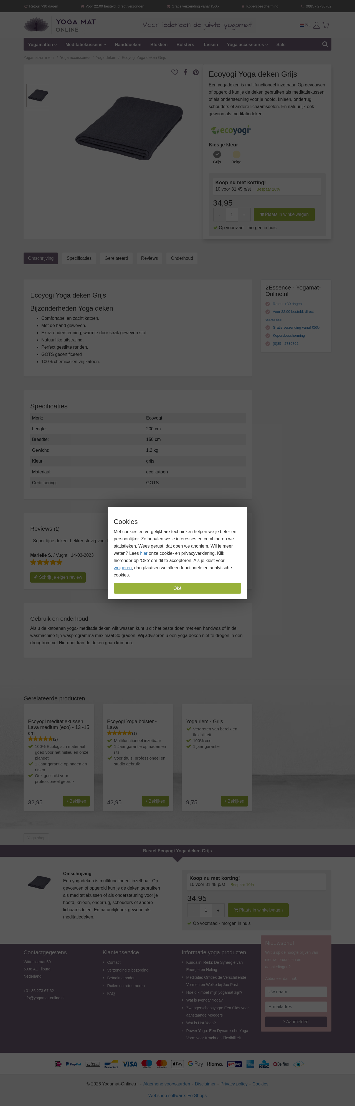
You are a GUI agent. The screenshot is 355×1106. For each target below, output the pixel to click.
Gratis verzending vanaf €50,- (192, 6)
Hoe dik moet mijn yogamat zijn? (214, 992)
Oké (177, 588)
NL (305, 25)
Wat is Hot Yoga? (201, 1023)
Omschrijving (41, 258)
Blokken (159, 44)
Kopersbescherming (259, 6)
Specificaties (79, 258)
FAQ (111, 993)
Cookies (260, 1084)
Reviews (149, 258)
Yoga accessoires (245, 44)
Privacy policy (234, 1084)
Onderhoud (182, 258)
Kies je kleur (223, 145)
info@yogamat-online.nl (44, 998)
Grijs (217, 162)
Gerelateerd (116, 258)
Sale (281, 44)
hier (144, 553)
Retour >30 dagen (41, 6)
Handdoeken (128, 44)
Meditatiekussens (83, 44)
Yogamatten (40, 44)
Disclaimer (205, 1084)
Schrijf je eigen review (58, 577)
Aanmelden (296, 1021)
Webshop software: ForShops (177, 1095)
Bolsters (185, 44)
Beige (237, 162)
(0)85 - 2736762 (315, 6)
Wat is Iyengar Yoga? (204, 1000)
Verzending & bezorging (128, 970)
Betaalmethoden (121, 978)
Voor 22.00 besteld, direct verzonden (112, 6)
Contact (114, 962)
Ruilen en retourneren (126, 985)
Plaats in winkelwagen (284, 214)
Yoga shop (36, 838)
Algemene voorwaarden (166, 1084)
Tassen (210, 44)
